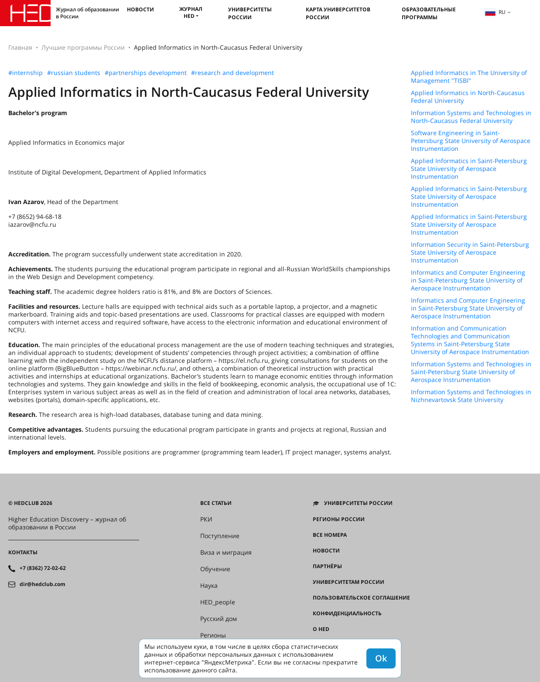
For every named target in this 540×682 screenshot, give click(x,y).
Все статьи (216, 503)
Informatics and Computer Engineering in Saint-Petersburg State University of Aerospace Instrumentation (468, 280)
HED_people (217, 602)
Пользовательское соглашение (361, 597)
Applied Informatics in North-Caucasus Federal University (468, 97)
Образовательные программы (429, 13)
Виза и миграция (226, 552)
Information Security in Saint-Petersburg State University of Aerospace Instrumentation (470, 252)
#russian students (73, 73)
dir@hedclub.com (42, 584)
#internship (25, 73)
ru (495, 12)
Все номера (330, 535)
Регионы (213, 635)
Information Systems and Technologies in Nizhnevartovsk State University (471, 396)
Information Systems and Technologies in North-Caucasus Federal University (471, 117)
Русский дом (218, 619)
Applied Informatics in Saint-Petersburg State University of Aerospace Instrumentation (469, 169)
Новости (140, 9)
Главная (20, 47)
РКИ (206, 519)
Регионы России (339, 519)
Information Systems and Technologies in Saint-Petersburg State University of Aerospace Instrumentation (471, 372)
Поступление (219, 536)
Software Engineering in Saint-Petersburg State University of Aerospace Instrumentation (470, 141)
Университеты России (250, 13)
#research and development (232, 73)
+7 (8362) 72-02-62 (43, 568)
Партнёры (327, 566)
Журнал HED (190, 12)
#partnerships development (146, 73)
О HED (321, 629)
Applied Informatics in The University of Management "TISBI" (469, 77)
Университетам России (348, 582)
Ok (381, 658)
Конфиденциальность (347, 613)
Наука (209, 586)
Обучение (215, 569)
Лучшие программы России (83, 47)
